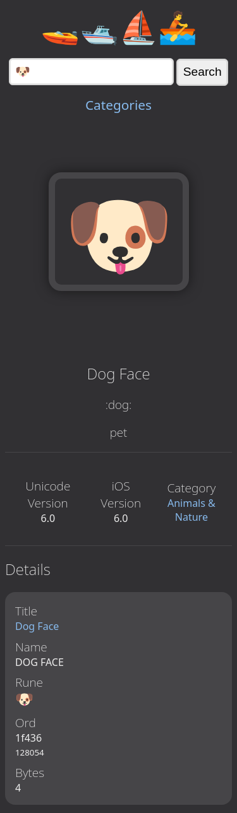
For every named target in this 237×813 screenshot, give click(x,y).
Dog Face (37, 626)
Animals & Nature (191, 510)
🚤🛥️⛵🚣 (118, 26)
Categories (118, 105)
